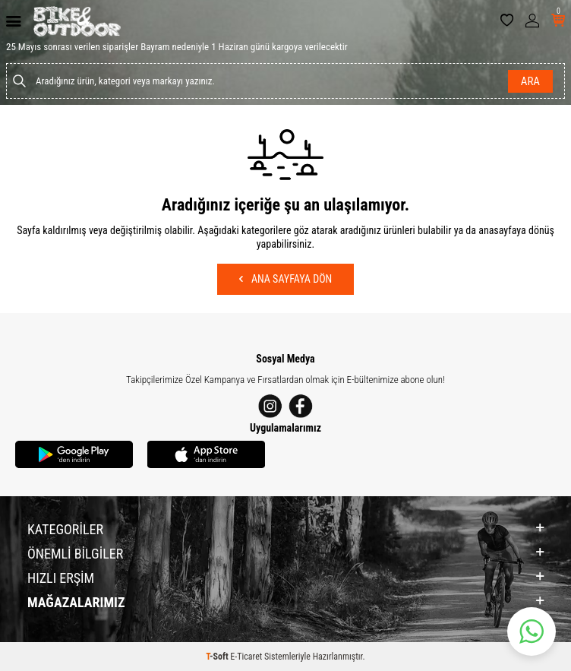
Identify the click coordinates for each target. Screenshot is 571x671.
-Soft (218, 656)
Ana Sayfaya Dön (285, 279)
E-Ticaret (246, 656)
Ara (530, 81)
